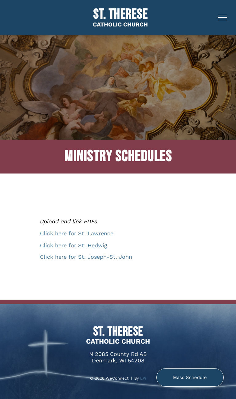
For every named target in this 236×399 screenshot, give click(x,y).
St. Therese (120, 14)
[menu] (222, 18)
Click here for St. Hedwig (73, 245)
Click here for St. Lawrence (76, 233)
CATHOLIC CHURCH (120, 24)
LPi (143, 378)
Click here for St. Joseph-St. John (86, 256)
